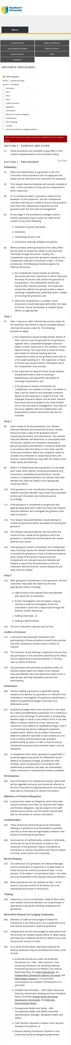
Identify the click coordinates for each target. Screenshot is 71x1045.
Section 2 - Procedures (11, 84)
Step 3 (8, 99)
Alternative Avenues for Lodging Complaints (21, 129)
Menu (15, 29)
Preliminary (10, 88)
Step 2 (8, 96)
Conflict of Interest (12, 103)
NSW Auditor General (25, 978)
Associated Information (17, 48)
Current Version (17, 43)
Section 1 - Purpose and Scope (13, 81)
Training (9, 126)
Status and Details (52, 43)
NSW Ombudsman (45, 972)
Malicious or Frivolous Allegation (17, 114)
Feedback (17, 59)
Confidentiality (11, 118)
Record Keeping (11, 122)
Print (52, 54)
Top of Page (62, 160)
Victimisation (10, 111)
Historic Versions (52, 48)
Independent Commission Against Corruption (38, 975)
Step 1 (8, 92)
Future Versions (17, 54)
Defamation (10, 107)
